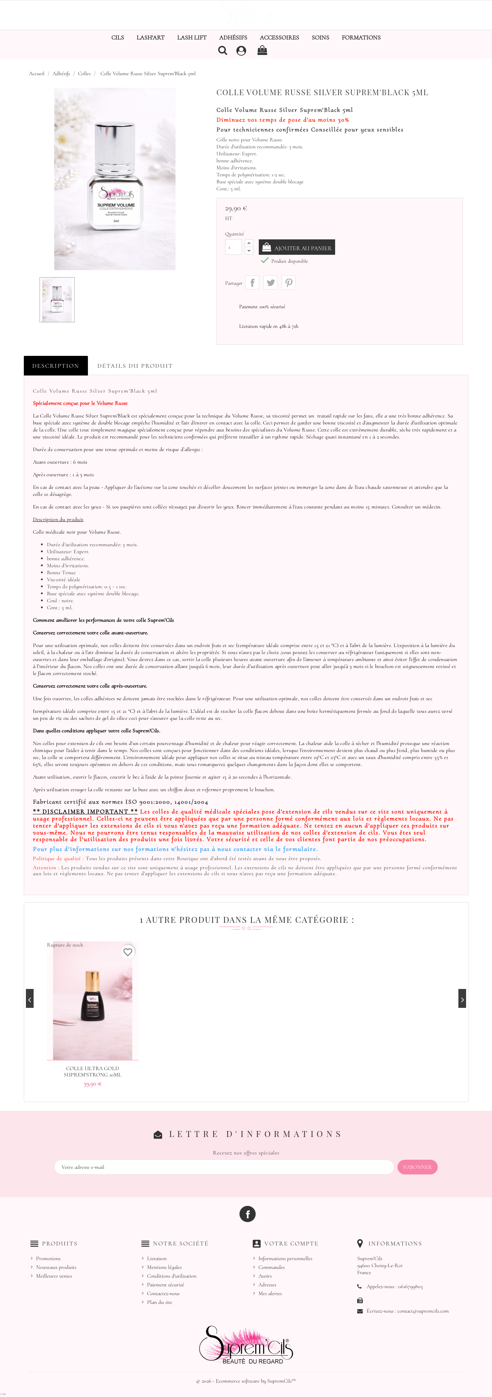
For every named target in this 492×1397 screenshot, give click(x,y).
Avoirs (265, 1275)
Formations (361, 37)
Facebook (248, 1214)
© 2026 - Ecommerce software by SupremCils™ (246, 1380)
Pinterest (288, 282)
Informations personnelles (285, 1258)
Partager (252, 282)
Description (55, 366)
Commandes (271, 1267)
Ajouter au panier (305, 248)
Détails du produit (135, 366)
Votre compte (291, 1243)
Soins (320, 37)
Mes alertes (270, 1293)
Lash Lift (192, 37)
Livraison (157, 1258)
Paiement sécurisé (165, 1284)
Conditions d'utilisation (171, 1275)
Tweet (270, 282)
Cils (117, 37)
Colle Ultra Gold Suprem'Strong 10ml (93, 1071)
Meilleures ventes (54, 1275)
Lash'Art (151, 37)
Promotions (48, 1258)
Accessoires (279, 37)
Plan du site (159, 1302)
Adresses (267, 1284)
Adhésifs (233, 37)
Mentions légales (164, 1267)
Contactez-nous (163, 1293)
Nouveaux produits (56, 1267)
